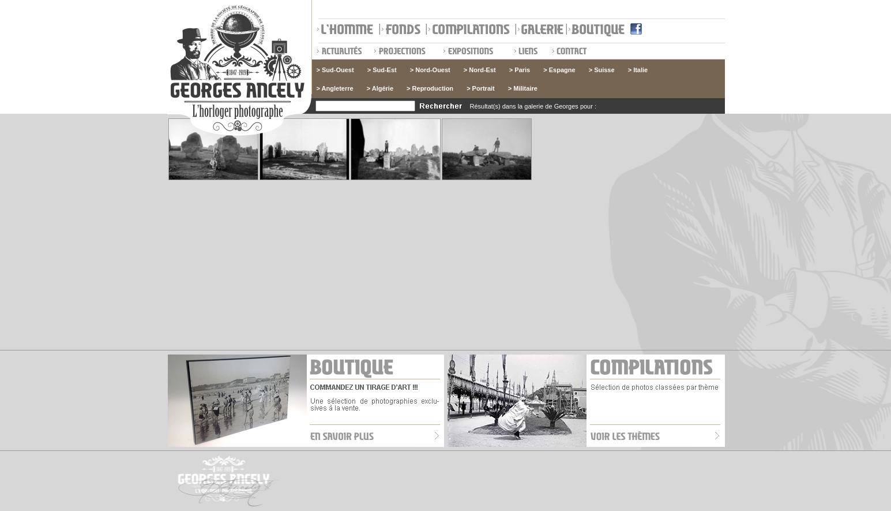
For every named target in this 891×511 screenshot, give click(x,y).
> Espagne (559, 69)
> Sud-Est (382, 69)
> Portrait (481, 88)
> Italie (638, 69)
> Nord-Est (480, 69)
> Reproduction (430, 88)
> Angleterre (335, 88)
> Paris (519, 69)
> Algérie (380, 88)
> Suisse (602, 69)
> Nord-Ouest (430, 69)
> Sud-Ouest (335, 69)
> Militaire (522, 88)
